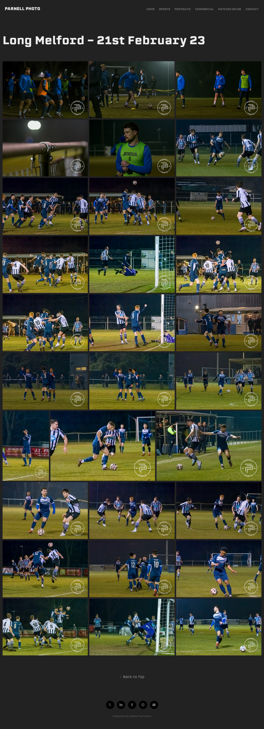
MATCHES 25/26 (229, 9)
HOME (150, 9)
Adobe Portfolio (140, 716)
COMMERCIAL (204, 9)
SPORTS (164, 9)
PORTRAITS (182, 9)
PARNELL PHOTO (22, 9)
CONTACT (252, 9)
